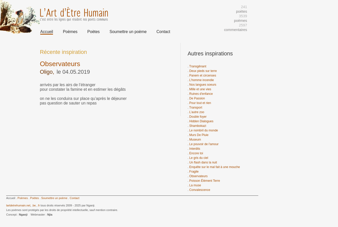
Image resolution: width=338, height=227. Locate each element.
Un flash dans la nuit (203, 162)
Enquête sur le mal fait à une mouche (214, 167)
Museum (195, 139)
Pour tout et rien (200, 103)
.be (34, 205)
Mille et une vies (200, 89)
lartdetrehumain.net (18, 205)
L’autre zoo (196, 112)
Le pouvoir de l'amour (204, 144)
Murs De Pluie (198, 135)
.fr (38, 205)
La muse (195, 185)
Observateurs (198, 176)
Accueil (46, 31)
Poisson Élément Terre (204, 181)
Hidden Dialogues (201, 121)
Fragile (194, 171)
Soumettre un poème (128, 31)
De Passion (197, 98)
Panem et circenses (202, 75)
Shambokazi (197, 126)
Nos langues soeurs (202, 84)
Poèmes (70, 31)
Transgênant (197, 66)
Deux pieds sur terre (203, 71)
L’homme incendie (201, 80)
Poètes (93, 31)
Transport (195, 107)
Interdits (194, 148)
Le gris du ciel (198, 158)
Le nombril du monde (203, 130)
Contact (163, 31)
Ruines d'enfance (201, 94)
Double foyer (198, 116)
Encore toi (196, 153)
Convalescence (199, 190)
